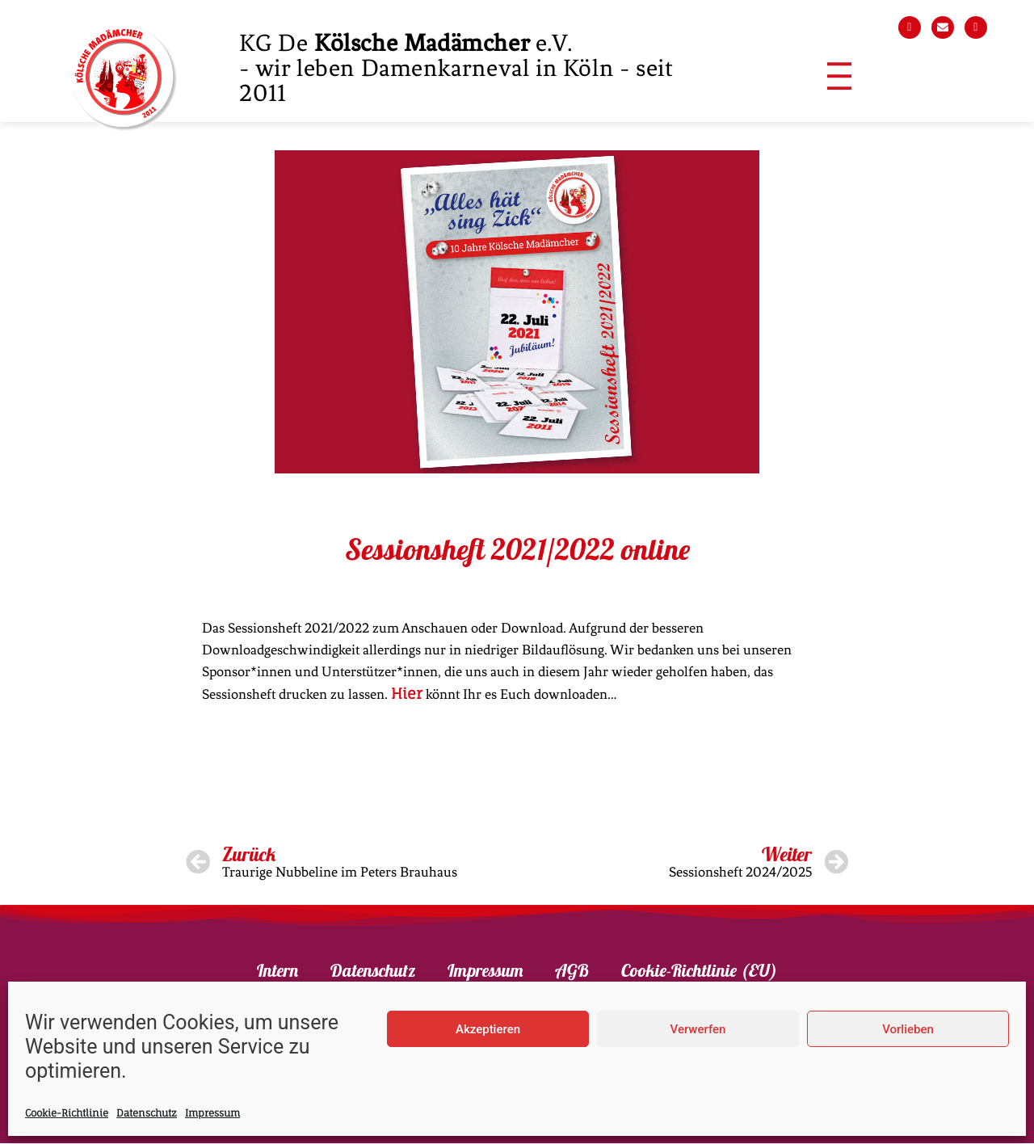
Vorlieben (908, 1029)
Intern (277, 971)
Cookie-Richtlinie (66, 1113)
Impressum (212, 1113)
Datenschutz (146, 1113)
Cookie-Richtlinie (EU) (699, 971)
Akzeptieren (488, 1029)
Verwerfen (698, 1029)
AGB (572, 971)
